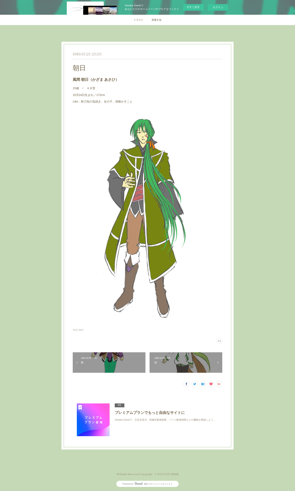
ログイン (218, 7)
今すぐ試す (193, 7)
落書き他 (156, 19)
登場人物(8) (78, 330)
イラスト (138, 19)
